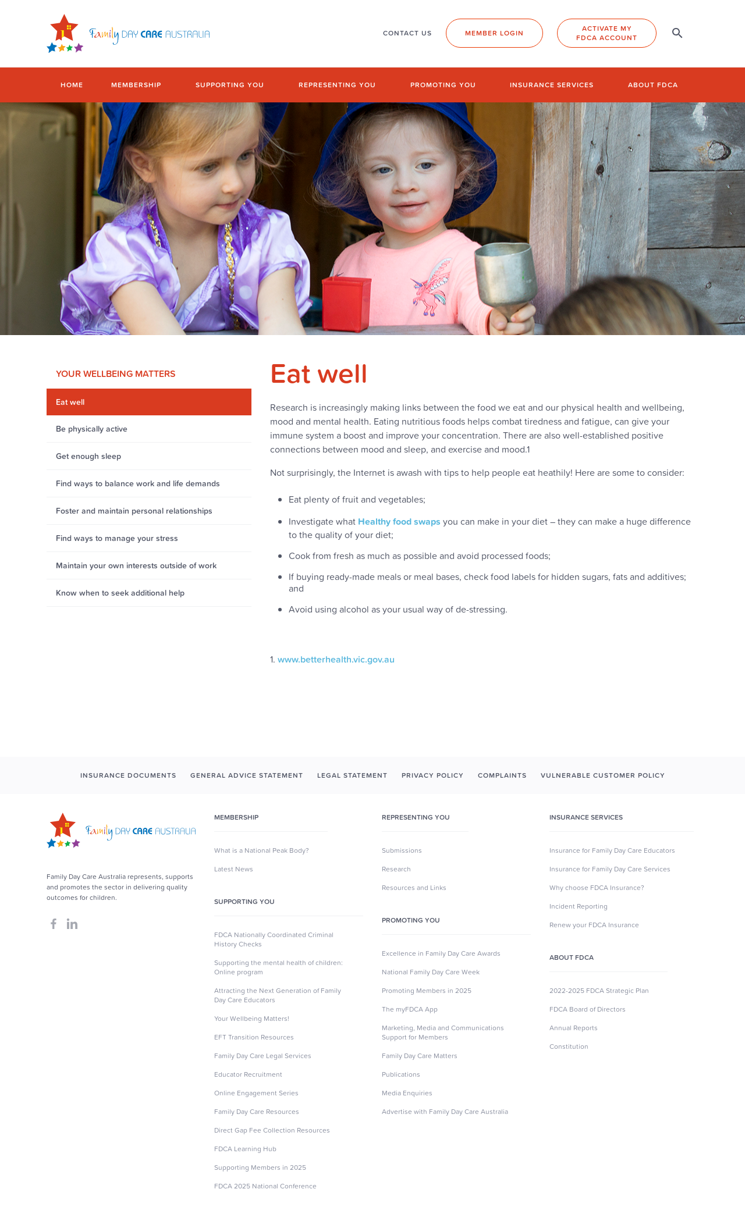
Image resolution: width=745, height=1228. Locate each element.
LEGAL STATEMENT (352, 775)
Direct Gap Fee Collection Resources (272, 1130)
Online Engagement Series (256, 1093)
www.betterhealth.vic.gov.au (336, 659)
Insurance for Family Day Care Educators (612, 850)
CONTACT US (407, 33)
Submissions (402, 850)
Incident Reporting (578, 906)
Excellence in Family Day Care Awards (441, 953)
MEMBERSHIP (236, 817)
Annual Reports (573, 1028)
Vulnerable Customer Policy (603, 775)
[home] (128, 33)
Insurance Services (552, 85)
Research (396, 869)
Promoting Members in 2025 (426, 990)
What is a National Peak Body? (261, 850)
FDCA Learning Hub (245, 1149)
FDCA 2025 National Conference (265, 1186)
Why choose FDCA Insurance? (596, 887)
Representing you (337, 85)
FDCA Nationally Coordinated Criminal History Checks (274, 939)
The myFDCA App (410, 1009)
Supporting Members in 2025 (260, 1167)
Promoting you (443, 85)
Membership (136, 85)
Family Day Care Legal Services (262, 1055)
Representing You (416, 817)
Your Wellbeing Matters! (251, 1018)
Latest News (233, 869)
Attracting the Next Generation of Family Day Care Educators (277, 995)
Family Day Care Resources (256, 1111)
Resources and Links (414, 887)
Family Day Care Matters (419, 1055)
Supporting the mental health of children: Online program (278, 967)
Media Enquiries (407, 1093)
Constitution (568, 1046)
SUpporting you (244, 901)
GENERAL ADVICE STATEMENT (246, 775)
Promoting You (411, 920)
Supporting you (230, 85)
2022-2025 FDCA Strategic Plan (599, 990)
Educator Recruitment (248, 1074)
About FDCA (653, 85)
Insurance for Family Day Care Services (609, 869)
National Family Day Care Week (431, 972)
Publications (401, 1074)
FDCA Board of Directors (587, 1009)
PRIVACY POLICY (433, 775)
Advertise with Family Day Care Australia (445, 1111)
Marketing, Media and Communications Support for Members (443, 1032)
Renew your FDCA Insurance (594, 925)
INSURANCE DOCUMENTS (128, 775)
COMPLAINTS (502, 775)
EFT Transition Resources (254, 1037)
